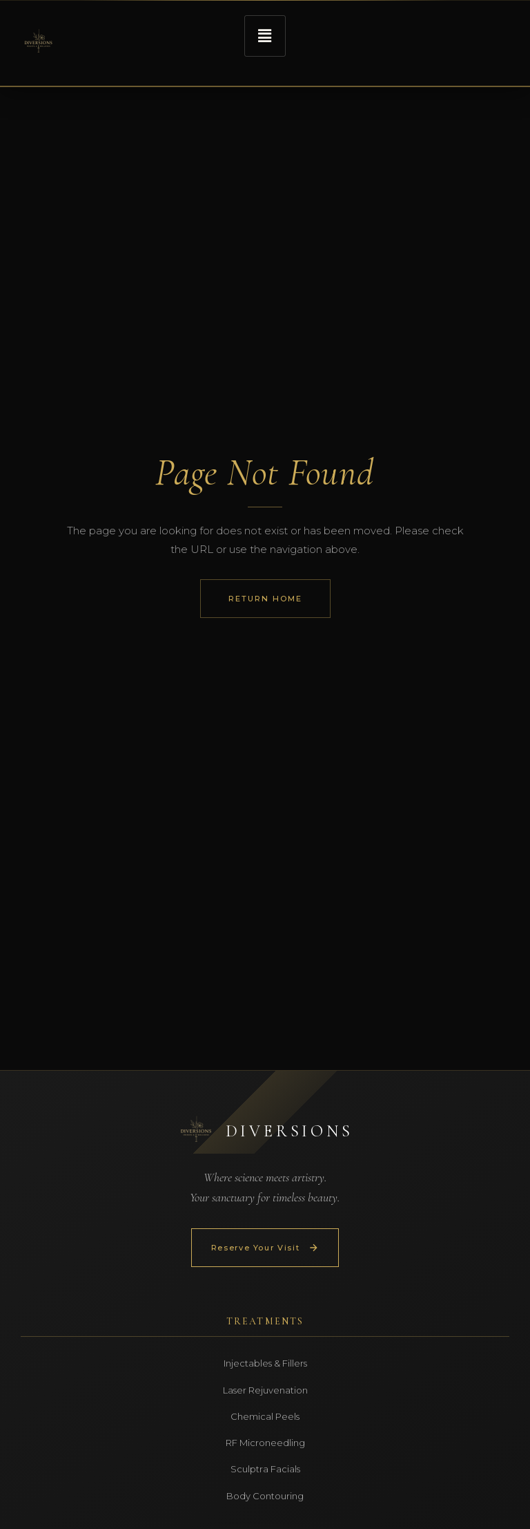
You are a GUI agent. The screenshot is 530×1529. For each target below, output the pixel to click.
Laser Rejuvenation (265, 1390)
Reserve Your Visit (265, 1247)
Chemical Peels (265, 1416)
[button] (265, 36)
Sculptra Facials (265, 1468)
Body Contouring (265, 1495)
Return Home (265, 598)
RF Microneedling (265, 1442)
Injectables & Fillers (265, 1363)
